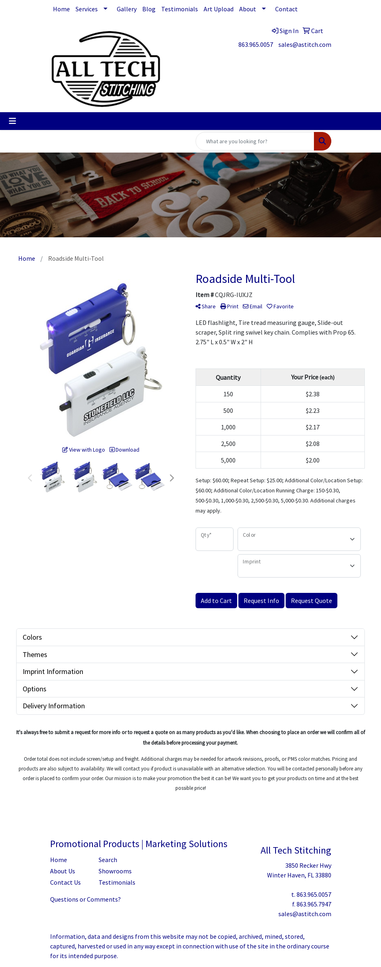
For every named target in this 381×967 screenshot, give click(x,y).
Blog (149, 9)
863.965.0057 (255, 44)
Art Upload (219, 9)
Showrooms (115, 871)
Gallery (127, 9)
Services (87, 9)
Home (61, 9)
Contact (286, 9)
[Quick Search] (255, 141)
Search (108, 860)
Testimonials (179, 9)
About (247, 9)
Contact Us (65, 882)
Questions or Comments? (85, 899)
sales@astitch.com (304, 44)
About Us (62, 871)
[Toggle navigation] (12, 121)
